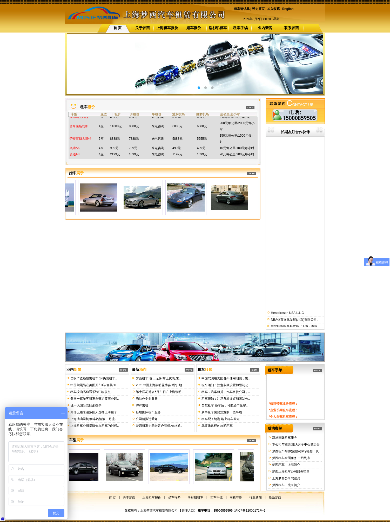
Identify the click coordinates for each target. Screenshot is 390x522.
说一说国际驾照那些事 (86, 405)
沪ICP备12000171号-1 (249, 510)
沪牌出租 (141, 405)
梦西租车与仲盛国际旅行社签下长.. (296, 451)
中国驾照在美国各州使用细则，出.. (225, 378)
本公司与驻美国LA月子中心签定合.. (296, 444)
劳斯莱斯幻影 (79, 130)
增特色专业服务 (146, 398)
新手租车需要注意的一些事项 (221, 412)
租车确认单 (242, 9)
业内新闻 (265, 28)
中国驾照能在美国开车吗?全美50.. (94, 385)
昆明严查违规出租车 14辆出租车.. (93, 378)
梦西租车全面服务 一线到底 (291, 458)
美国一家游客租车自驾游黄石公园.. (94, 398)
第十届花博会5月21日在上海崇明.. (159, 392)
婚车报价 (193, 28)
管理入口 (187, 510)
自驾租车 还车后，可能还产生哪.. (224, 405)
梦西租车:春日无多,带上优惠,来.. (158, 378)
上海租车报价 (167, 28)
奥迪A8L (75, 158)
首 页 (117, 28)
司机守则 (236, 497)
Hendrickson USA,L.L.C (287, 319)
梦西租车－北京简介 (285, 485)
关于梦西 (142, 28)
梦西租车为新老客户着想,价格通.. (158, 426)
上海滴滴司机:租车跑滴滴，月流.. (93, 419)
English (287, 9)
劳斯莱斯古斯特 (80, 142)
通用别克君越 (79, 121)
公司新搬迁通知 (146, 419)
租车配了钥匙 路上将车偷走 (220, 419)
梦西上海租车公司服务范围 (290, 471)
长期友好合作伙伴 (295, 132)
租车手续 (240, 28)
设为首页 (258, 9)
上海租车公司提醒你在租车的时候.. (94, 426)
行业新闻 (255, 497)
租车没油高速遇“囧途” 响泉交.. (91, 392)
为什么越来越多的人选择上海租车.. (94, 412)
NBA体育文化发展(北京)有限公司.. (294, 326)
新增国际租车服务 (148, 412)
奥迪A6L (75, 152)
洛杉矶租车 (218, 28)
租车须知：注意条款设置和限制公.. (225, 385)
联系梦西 (291, 28)
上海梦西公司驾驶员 (285, 478)
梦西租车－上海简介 (285, 465)
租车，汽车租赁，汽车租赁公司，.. (225, 392)
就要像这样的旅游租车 (217, 426)
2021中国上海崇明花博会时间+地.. (159, 385)
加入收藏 (273, 9)
